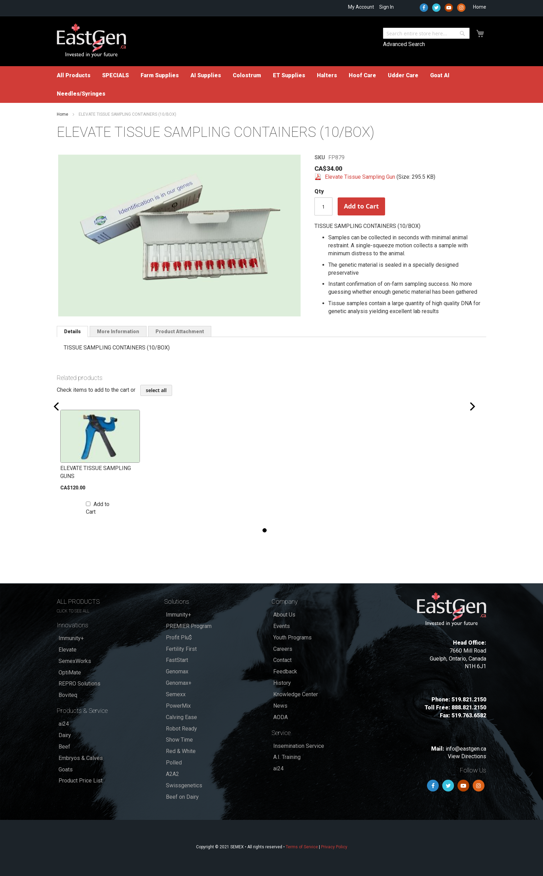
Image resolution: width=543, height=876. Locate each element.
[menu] (271, 84)
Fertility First (181, 649)
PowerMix (178, 705)
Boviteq (68, 695)
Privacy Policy (334, 846)
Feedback (285, 671)
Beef (64, 746)
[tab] (72, 331)
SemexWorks (75, 661)
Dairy (65, 735)
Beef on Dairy (182, 797)
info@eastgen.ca (466, 748)
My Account (361, 7)
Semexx (176, 694)
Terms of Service (302, 846)
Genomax (177, 671)
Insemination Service (298, 746)
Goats (66, 769)
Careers (282, 649)
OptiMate (70, 672)
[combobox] (426, 33)
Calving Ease (181, 717)
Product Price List (81, 780)
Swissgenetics (184, 785)
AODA (280, 717)
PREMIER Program (189, 626)
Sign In (386, 7)
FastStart (177, 660)
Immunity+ (71, 638)
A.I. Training (287, 757)
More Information (118, 331)
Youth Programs (292, 637)
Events (281, 626)
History (282, 683)
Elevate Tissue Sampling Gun (361, 177)
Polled (174, 762)
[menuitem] (74, 75)
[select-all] (156, 390)
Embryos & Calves (81, 758)
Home (479, 7)
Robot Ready (181, 728)
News (280, 705)
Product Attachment (179, 331)
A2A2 (172, 774)
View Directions (467, 756)
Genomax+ (179, 683)
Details (72, 331)
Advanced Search (404, 44)
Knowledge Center (295, 694)
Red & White (181, 751)
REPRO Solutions (79, 683)
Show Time (179, 739)
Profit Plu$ (179, 637)
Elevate (68, 649)
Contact (282, 660)
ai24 (64, 723)
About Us (284, 614)
